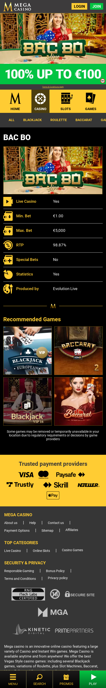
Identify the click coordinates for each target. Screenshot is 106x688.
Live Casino (12, 551)
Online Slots (41, 551)
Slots (66, 109)
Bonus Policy (55, 571)
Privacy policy (58, 578)
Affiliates (71, 530)
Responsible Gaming (19, 571)
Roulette (58, 120)
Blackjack (32, 120)
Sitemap (47, 531)
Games (90, 109)
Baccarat (84, 120)
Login (79, 6)
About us (10, 523)
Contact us (56, 523)
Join (96, 6)
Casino (40, 109)
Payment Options (17, 531)
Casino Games (72, 550)
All (12, 120)
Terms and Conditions (20, 579)
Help (32, 523)
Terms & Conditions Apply (53, 87)
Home (15, 109)
